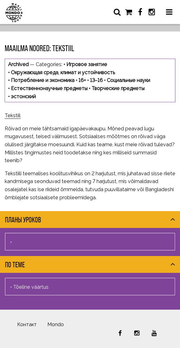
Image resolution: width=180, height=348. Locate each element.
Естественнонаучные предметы (49, 88)
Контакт (27, 324)
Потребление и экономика (42, 80)
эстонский (23, 96)
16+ (82, 80)
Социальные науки (128, 80)
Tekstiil (13, 115)
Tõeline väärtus (31, 287)
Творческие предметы (118, 88)
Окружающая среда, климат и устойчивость (63, 72)
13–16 (96, 80)
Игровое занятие (86, 64)
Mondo (55, 324)
